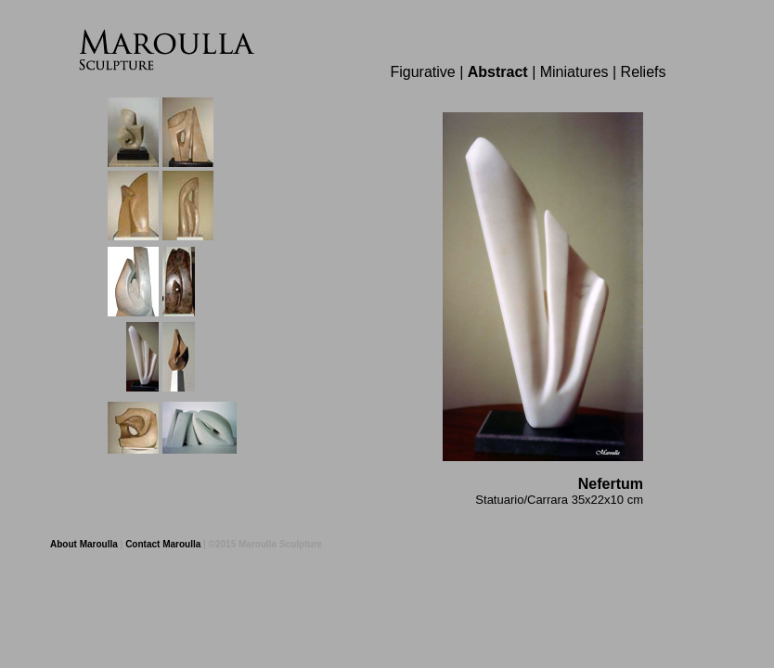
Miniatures (574, 72)
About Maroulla (84, 544)
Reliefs (643, 72)
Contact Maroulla (162, 544)
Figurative (422, 72)
